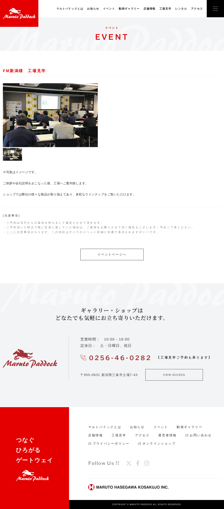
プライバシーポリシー (111, 443)
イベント (109, 8)
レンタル (181, 8)
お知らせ (93, 8)
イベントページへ (111, 254)
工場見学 (165, 8)
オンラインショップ (159, 443)
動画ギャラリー (129, 8)
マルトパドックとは (69, 8)
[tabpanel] (50, 115)
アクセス (197, 8)
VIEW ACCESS (174, 377)
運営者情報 (167, 435)
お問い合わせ (201, 435)
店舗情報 (149, 8)
